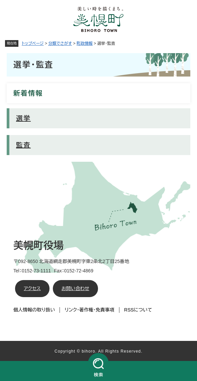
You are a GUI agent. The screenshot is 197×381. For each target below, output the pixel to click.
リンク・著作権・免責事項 (89, 309)
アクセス (32, 288)
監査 (23, 145)
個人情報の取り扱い (34, 309)
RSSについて (138, 309)
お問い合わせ (75, 288)
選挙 (23, 118)
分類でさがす (60, 43)
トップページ (33, 43)
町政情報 (85, 43)
